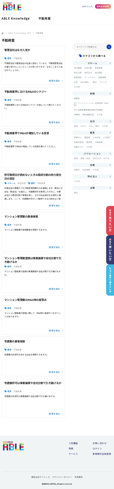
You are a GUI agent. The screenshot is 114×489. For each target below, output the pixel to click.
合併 (76, 82)
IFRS (91, 126)
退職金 (77, 98)
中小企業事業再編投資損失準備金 (88, 109)
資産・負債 (85, 158)
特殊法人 (92, 176)
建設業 (87, 137)
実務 (76, 158)
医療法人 (78, 137)
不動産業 (18, 58)
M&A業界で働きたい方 (110, 280)
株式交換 (78, 72)
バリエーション (92, 153)
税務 (92, 93)
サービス (73, 453)
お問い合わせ (99, 443)
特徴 (71, 448)
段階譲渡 (102, 77)
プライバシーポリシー (62, 477)
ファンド (103, 82)
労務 (92, 165)
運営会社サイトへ (40, 477)
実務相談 (78, 77)
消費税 (77, 114)
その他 (77, 86)
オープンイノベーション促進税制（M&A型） (91, 104)
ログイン (86, 6)
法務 (92, 187)
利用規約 (79, 477)
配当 (95, 82)
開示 (97, 126)
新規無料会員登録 (102, 453)
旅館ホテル (79, 146)
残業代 (77, 169)
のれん (83, 126)
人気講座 (73, 443)
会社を (110, 220)
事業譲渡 (98, 67)
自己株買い (85, 82)
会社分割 (22, 183)
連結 (76, 126)
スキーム (11, 183)
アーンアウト (90, 77)
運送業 (89, 142)
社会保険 (86, 169)
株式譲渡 (78, 67)
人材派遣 (96, 137)
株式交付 (88, 72)
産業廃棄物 (79, 142)
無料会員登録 (103, 6)
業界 (9, 58)
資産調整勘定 (88, 114)
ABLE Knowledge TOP (19, 33)
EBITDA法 (97, 158)
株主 (76, 192)
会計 (92, 121)
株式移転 (98, 72)
